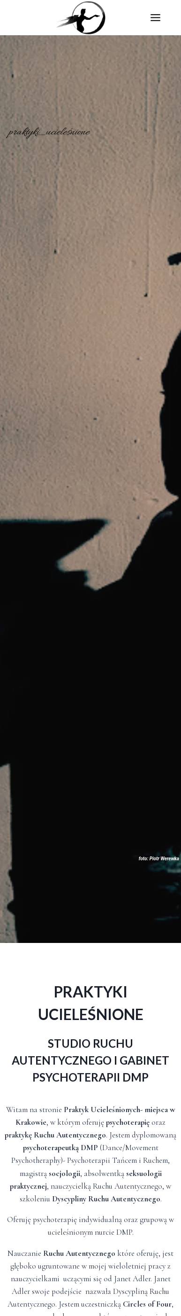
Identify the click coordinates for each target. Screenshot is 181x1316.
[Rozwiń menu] (165, 17)
